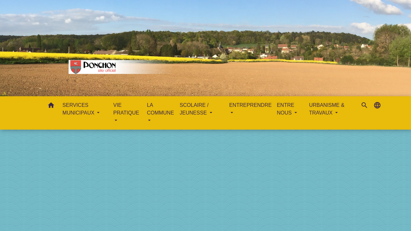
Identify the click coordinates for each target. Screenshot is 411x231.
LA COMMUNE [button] (160, 109)
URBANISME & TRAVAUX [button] (326, 109)
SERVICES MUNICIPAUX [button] (79, 109)
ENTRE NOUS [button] (285, 109)
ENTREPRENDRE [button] (250, 105)
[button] (51, 106)
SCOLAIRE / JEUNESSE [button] (194, 109)
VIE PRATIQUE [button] (126, 109)
